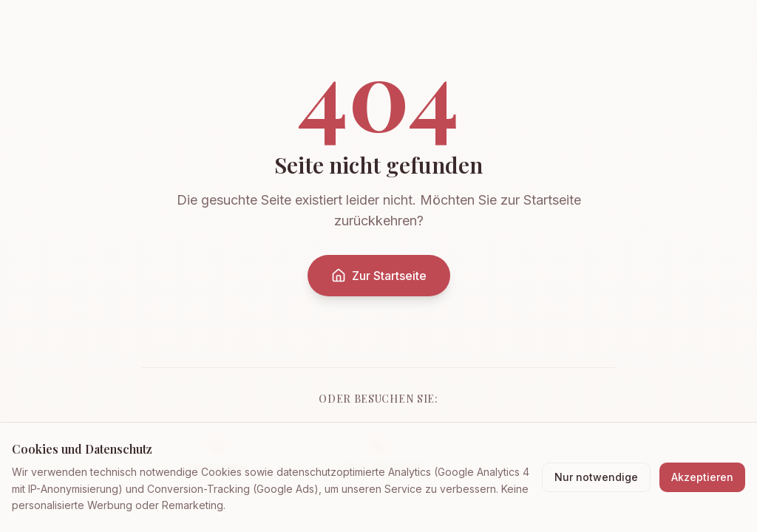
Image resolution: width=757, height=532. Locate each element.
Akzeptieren (702, 477)
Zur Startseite (379, 275)
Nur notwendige (596, 477)
